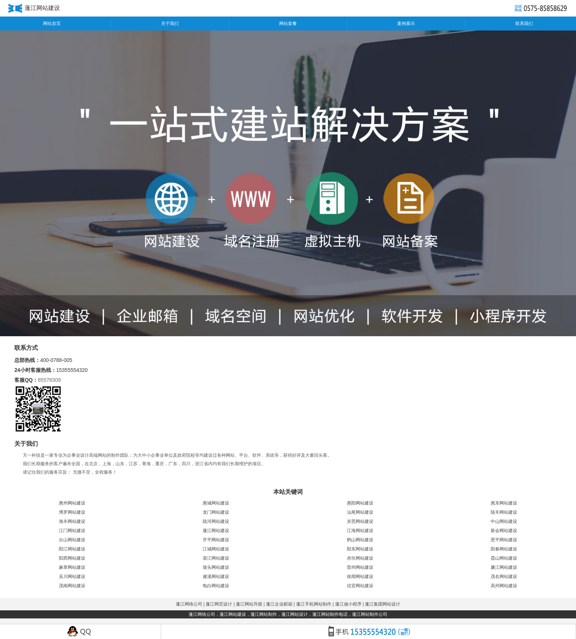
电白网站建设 (216, 585)
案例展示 (406, 23)
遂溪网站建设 (216, 576)
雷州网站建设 (360, 567)
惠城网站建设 (216, 503)
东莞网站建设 (360, 521)
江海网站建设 (360, 530)
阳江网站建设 (72, 549)
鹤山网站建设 (360, 539)
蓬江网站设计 (294, 614)
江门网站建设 (72, 530)
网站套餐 (288, 23)
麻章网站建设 (72, 567)
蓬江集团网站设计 (382, 604)
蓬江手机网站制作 (313, 604)
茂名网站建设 (504, 576)
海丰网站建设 (72, 521)
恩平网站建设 (504, 539)
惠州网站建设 (72, 503)
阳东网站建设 (360, 549)
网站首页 (52, 23)
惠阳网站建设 (360, 503)
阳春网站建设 (504, 549)
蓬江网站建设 (216, 530)
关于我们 (170, 23)
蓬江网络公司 (189, 604)
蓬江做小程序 (348, 604)
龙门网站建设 (216, 512)
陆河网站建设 (216, 521)
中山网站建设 (504, 521)
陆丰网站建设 (504, 512)
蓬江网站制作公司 (369, 614)
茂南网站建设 (72, 585)
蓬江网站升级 (249, 604)
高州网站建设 (504, 585)
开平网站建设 (216, 539)
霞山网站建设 (504, 558)
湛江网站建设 (216, 558)
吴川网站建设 (72, 576)
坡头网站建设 (216, 567)
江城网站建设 (216, 549)
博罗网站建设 (72, 512)
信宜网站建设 (360, 585)
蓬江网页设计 (219, 604)
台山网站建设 (72, 539)
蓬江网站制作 (263, 614)
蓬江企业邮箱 (279, 604)
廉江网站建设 (504, 567)
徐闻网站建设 (360, 576)
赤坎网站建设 (360, 558)
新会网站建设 (504, 530)
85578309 (49, 380)
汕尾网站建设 (360, 512)
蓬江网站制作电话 (330, 614)
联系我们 (524, 23)
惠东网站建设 (504, 503)
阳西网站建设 (72, 558)
